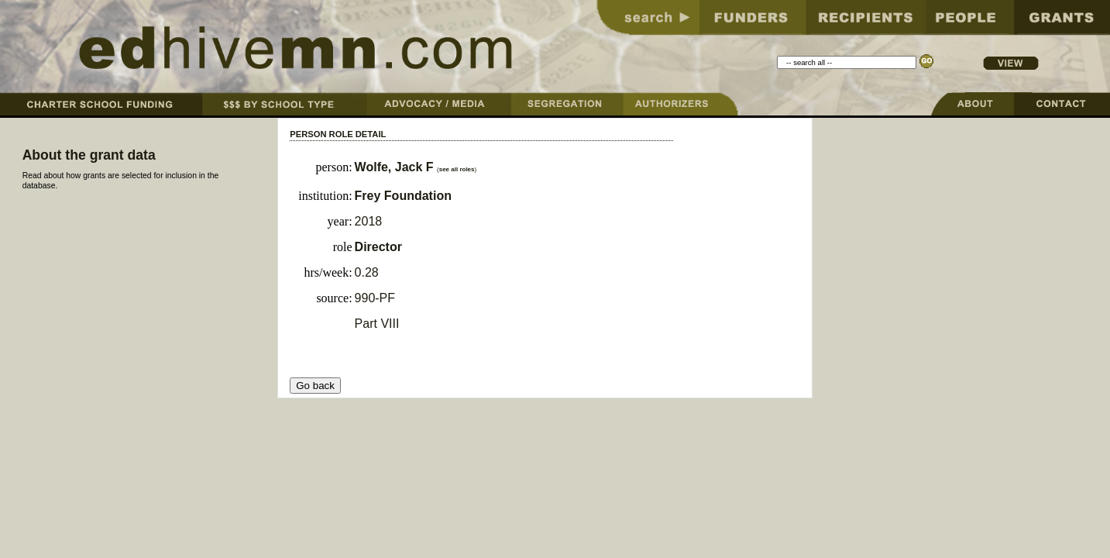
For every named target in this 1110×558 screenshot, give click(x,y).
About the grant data (89, 155)
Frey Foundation (403, 195)
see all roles (457, 169)
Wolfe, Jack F (394, 167)
